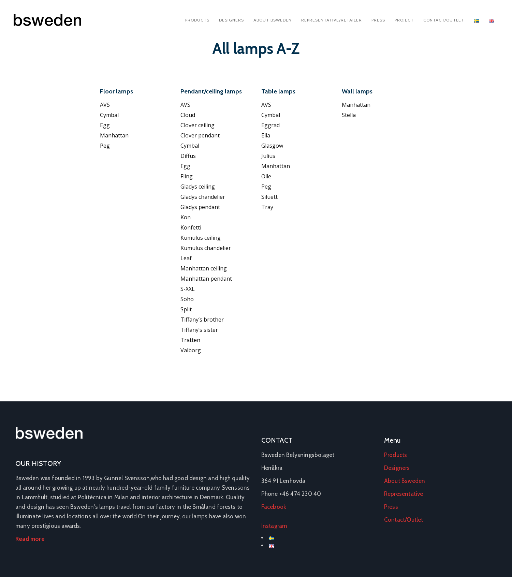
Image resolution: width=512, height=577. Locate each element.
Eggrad (270, 125)
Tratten (190, 340)
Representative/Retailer (331, 20)
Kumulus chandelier (205, 248)
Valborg (190, 350)
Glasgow (272, 145)
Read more (30, 538)
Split (186, 309)
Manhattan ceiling (203, 268)
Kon (185, 217)
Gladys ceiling (197, 186)
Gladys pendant (200, 207)
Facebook (274, 506)
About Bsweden (272, 20)
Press (378, 20)
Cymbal (109, 115)
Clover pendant (200, 135)
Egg (105, 125)
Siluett (269, 197)
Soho (187, 299)
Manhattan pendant (206, 278)
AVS (105, 104)
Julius (268, 156)
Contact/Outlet (443, 20)
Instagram (274, 525)
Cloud (187, 115)
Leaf (186, 258)
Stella (349, 115)
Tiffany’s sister (199, 330)
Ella (265, 135)
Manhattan (114, 135)
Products (197, 20)
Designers (231, 20)
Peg (105, 145)
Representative (403, 493)
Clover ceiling (197, 125)
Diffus (188, 156)
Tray (267, 207)
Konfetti (190, 227)
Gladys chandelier (202, 197)
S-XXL (187, 289)
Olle (266, 176)
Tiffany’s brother (202, 319)
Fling (186, 176)
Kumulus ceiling (200, 237)
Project (404, 20)
